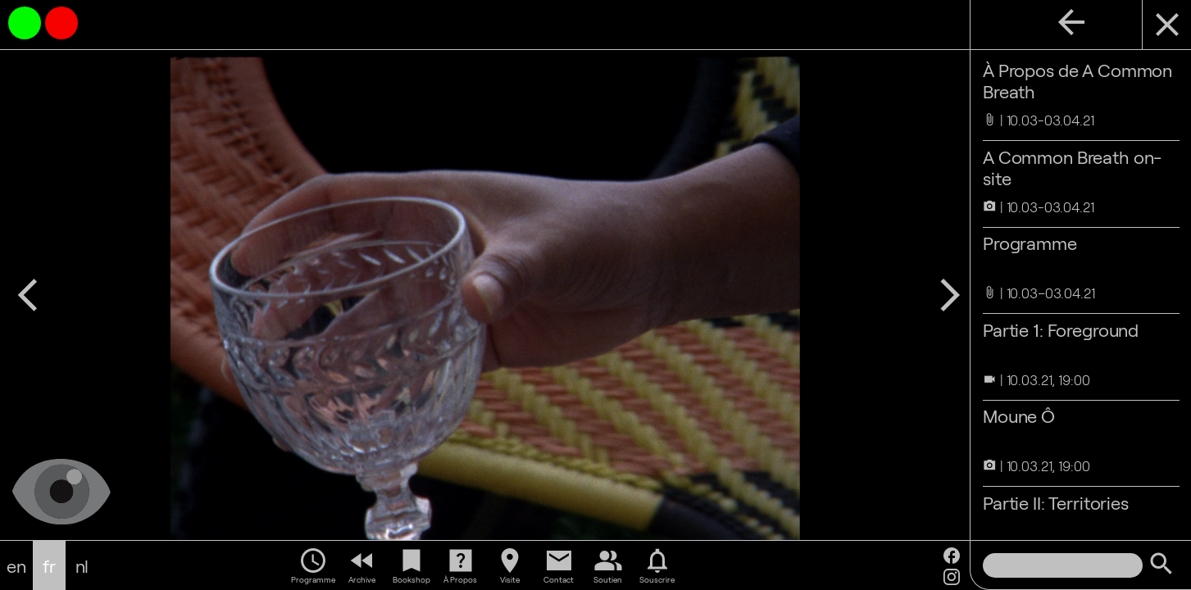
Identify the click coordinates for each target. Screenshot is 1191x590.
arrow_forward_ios (949, 295)
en (16, 565)
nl (82, 565)
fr (49, 565)
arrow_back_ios (28, 295)
